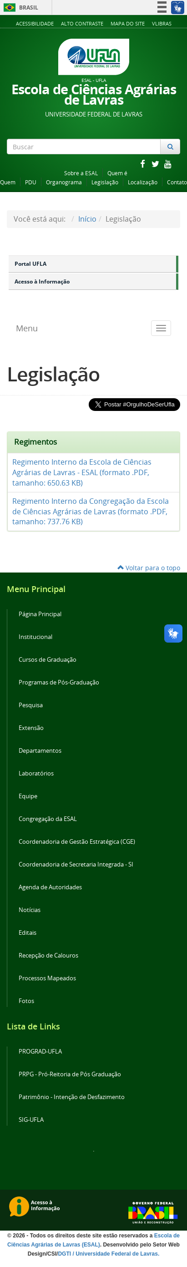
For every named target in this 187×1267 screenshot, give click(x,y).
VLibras (162, 23)
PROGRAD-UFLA (40, 1051)
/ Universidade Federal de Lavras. (115, 1254)
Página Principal (40, 614)
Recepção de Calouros (48, 955)
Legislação (104, 182)
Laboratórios (36, 773)
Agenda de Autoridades (50, 887)
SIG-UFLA (31, 1120)
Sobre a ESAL (81, 173)
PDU (30, 182)
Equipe (28, 796)
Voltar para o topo (148, 567)
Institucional (35, 637)
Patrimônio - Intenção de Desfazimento (72, 1097)
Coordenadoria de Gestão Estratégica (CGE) (77, 842)
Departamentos (40, 751)
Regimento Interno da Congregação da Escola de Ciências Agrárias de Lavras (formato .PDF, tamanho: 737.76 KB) (90, 511)
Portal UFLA (30, 264)
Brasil (19, 7)
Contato (177, 182)
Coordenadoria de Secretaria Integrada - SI (76, 864)
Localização (142, 182)
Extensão (31, 728)
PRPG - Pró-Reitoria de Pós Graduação (70, 1074)
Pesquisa (31, 705)
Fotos (26, 1001)
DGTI (64, 1254)
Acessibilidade (35, 23)
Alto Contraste (82, 23)
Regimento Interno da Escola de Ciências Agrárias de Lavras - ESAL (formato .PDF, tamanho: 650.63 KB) (82, 472)
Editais (27, 933)
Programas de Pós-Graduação (59, 682)
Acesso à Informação (42, 281)
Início (87, 219)
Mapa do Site (128, 23)
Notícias (29, 910)
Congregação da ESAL (48, 819)
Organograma (64, 182)
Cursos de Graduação (47, 660)
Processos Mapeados (47, 978)
